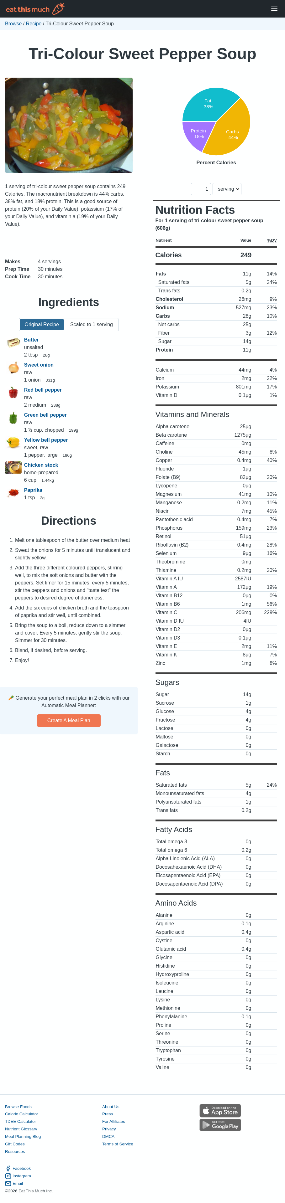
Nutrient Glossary (21, 1129)
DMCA (108, 1136)
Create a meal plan (68, 720)
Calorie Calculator (21, 1114)
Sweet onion (39, 365)
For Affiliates (113, 1121)
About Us (110, 1106)
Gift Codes (15, 1144)
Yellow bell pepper (46, 440)
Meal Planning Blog (23, 1136)
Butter (31, 339)
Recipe (34, 23)
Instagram (18, 1176)
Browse (13, 23)
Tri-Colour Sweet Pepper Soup (142, 54)
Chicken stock (41, 465)
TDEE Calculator (20, 1121)
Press (107, 1114)
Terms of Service (117, 1144)
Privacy (109, 1129)
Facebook (18, 1168)
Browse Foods (18, 1106)
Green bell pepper (45, 415)
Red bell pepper (43, 390)
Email (14, 1183)
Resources (15, 1151)
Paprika (33, 490)
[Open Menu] (274, 9)
